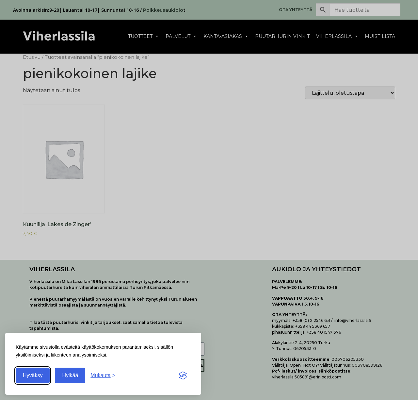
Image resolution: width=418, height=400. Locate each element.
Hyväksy (32, 375)
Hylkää (70, 375)
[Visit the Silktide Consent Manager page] (183, 375)
